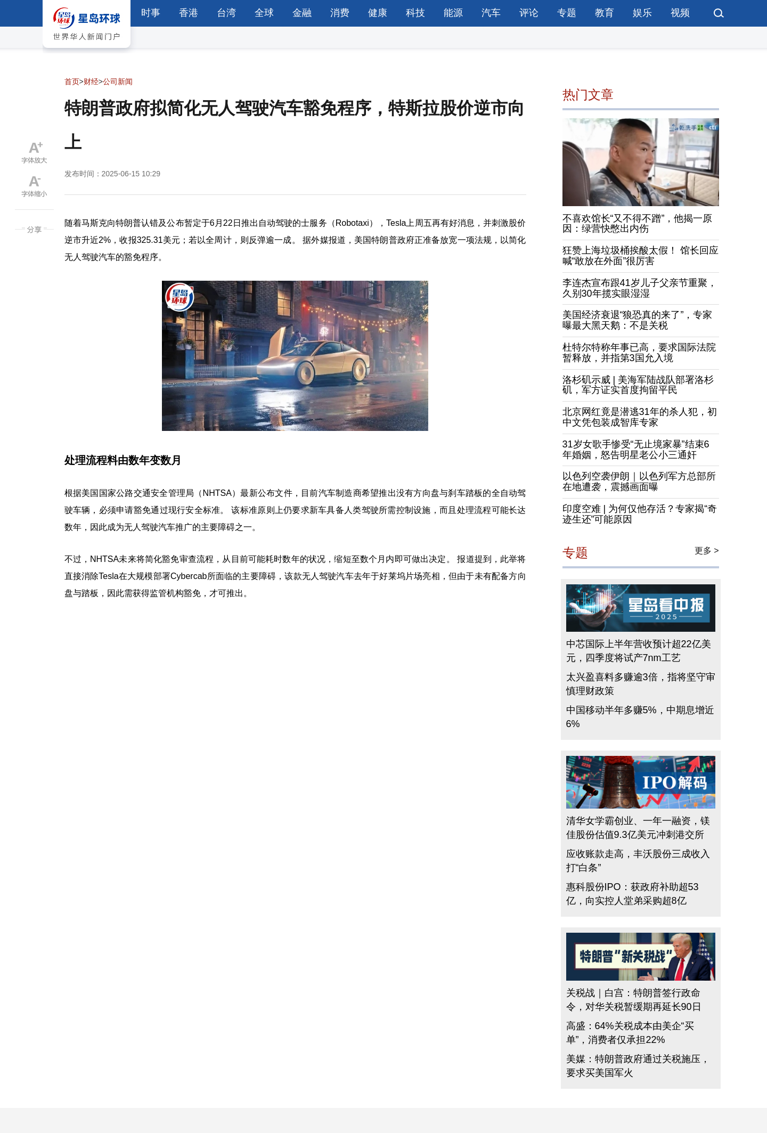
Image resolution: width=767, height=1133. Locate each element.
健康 (377, 12)
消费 (339, 12)
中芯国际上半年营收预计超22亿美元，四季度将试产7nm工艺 (638, 651)
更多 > (707, 550)
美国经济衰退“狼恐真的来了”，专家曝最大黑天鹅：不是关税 (637, 320)
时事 (150, 12)
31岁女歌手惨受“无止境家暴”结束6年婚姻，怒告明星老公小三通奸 (635, 449)
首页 (71, 81)
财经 (91, 81)
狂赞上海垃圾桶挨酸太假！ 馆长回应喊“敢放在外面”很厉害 (640, 255)
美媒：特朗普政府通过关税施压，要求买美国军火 (638, 1066)
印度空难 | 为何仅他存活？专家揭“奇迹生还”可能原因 (639, 514)
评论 (528, 12)
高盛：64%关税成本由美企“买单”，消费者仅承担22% (630, 1033)
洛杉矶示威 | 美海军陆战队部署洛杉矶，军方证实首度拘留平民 (638, 385)
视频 (680, 12)
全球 (264, 12)
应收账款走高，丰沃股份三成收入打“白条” (638, 861)
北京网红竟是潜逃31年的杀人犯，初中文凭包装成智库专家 (639, 417)
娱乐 (642, 12)
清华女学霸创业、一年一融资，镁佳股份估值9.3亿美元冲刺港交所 (638, 828)
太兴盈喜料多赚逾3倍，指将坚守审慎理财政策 (640, 684)
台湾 (226, 12)
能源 (453, 12)
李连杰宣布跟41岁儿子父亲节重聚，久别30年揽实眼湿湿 (639, 288)
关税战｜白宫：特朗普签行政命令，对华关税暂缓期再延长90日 (633, 1000)
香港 (188, 12)
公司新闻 (118, 81)
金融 (302, 12)
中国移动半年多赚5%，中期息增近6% (640, 717)
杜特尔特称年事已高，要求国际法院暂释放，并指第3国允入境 (639, 352)
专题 (566, 12)
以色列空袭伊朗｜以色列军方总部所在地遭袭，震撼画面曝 (639, 481)
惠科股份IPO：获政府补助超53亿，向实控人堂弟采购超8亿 (632, 894)
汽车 (491, 12)
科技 (415, 12)
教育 (604, 12)
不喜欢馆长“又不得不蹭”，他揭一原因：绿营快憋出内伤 (637, 223)
